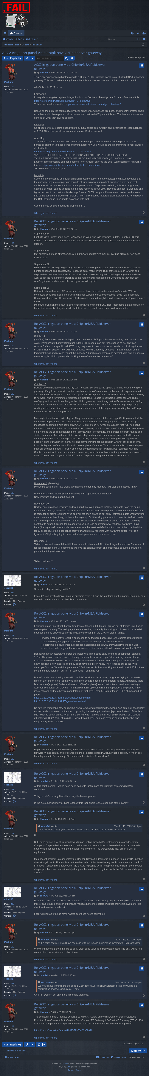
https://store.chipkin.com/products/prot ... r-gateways (62, 100)
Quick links (6, 33)
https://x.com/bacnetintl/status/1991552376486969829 (63, 1030)
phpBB (65, 1063)
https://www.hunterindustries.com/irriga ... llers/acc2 (93, 104)
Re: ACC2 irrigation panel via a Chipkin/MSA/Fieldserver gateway (72, 223)
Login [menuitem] (139, 33)
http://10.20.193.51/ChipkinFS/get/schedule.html (60, 701)
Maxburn (8, 82)
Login (21, 39)
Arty (68, 1067)
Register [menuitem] (145, 33)
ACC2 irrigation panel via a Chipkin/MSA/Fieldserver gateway (52, 52)
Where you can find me (45, 213)
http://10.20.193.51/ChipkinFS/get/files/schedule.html (62, 697)
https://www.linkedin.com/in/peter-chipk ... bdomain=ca (72, 165)
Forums (18, 33)
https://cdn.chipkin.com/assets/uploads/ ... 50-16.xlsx (62, 151)
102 (12, 86)
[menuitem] (132, 33)
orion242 (8, 588)
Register (33, 39)
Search (9, 39)
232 (12, 592)
